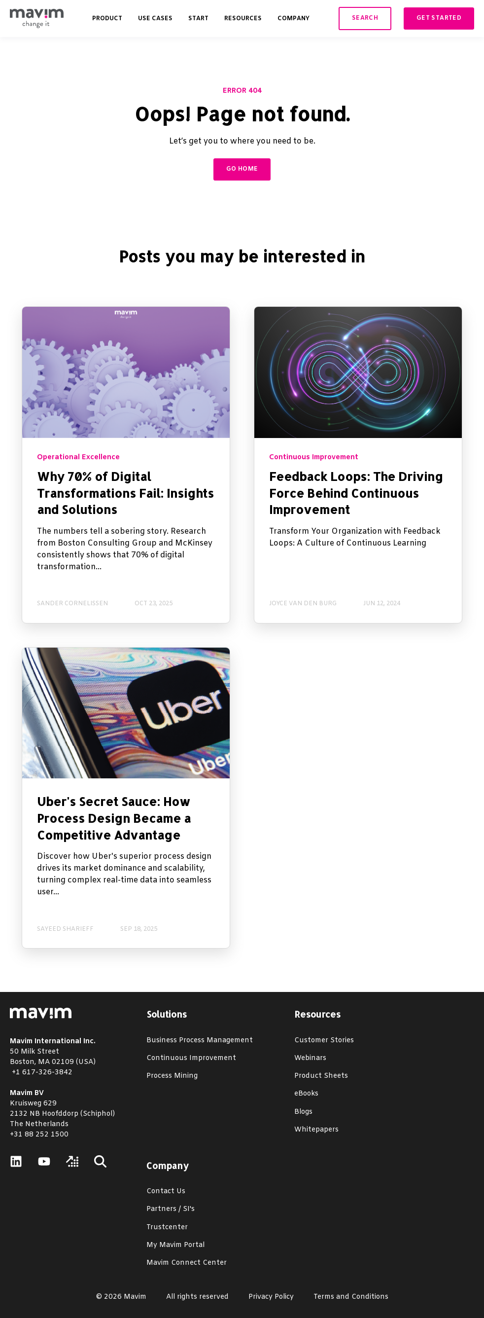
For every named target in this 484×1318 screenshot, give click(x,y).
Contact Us (165, 1191)
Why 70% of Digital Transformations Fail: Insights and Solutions (125, 493)
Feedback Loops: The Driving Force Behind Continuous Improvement (356, 493)
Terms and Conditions (350, 1297)
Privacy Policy (271, 1297)
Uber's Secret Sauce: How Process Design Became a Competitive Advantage (114, 818)
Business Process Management (199, 1040)
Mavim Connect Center (186, 1263)
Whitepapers (316, 1130)
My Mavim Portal (175, 1245)
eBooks (306, 1094)
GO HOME (242, 169)
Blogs (303, 1112)
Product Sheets (321, 1076)
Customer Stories (324, 1040)
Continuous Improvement (191, 1058)
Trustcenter (167, 1227)
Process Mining (172, 1076)
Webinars (310, 1058)
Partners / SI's (170, 1209)
